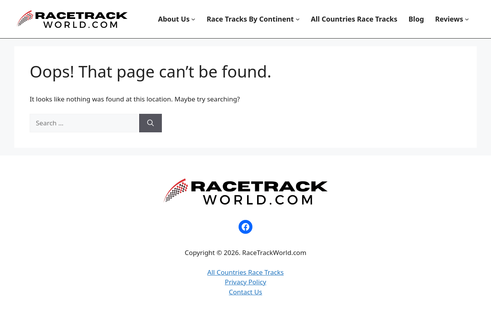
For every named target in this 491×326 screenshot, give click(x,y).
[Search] (150, 123)
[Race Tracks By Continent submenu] (298, 19)
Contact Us (245, 291)
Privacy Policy (245, 281)
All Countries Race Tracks (245, 272)
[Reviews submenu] (467, 19)
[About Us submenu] (193, 19)
